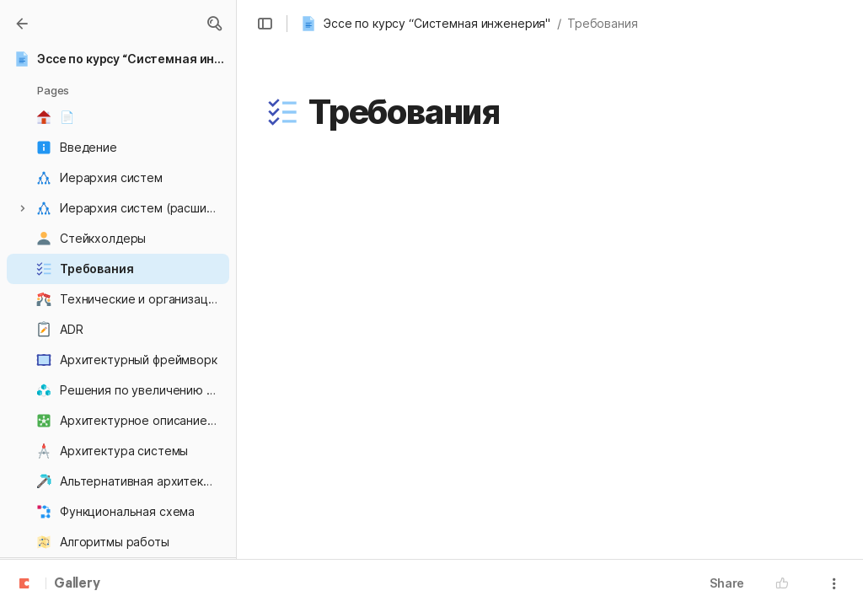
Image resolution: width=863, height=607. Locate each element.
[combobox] (356, 285)
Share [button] (727, 583)
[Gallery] (22, 23)
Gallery (77, 584)
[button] (214, 23)
